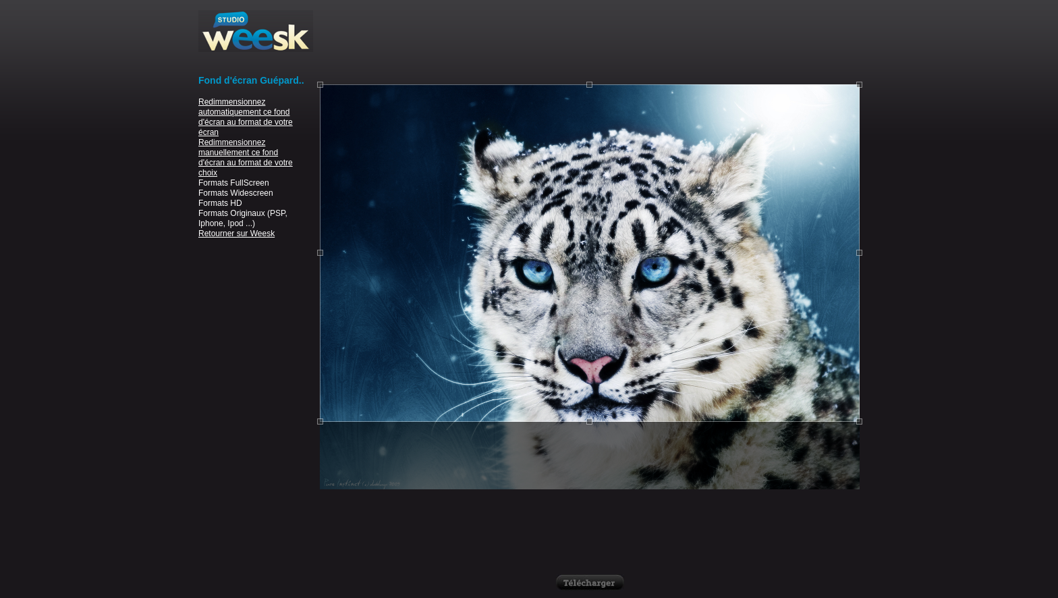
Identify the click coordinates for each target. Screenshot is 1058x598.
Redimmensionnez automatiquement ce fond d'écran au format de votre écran (245, 117)
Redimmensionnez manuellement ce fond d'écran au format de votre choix (245, 158)
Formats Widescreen (235, 193)
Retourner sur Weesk (236, 233)
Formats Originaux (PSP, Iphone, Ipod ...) (242, 218)
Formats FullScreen (233, 183)
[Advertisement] (589, 40)
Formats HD (220, 203)
